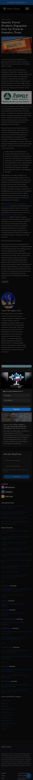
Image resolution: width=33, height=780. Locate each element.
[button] (29, 370)
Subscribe (16, 409)
